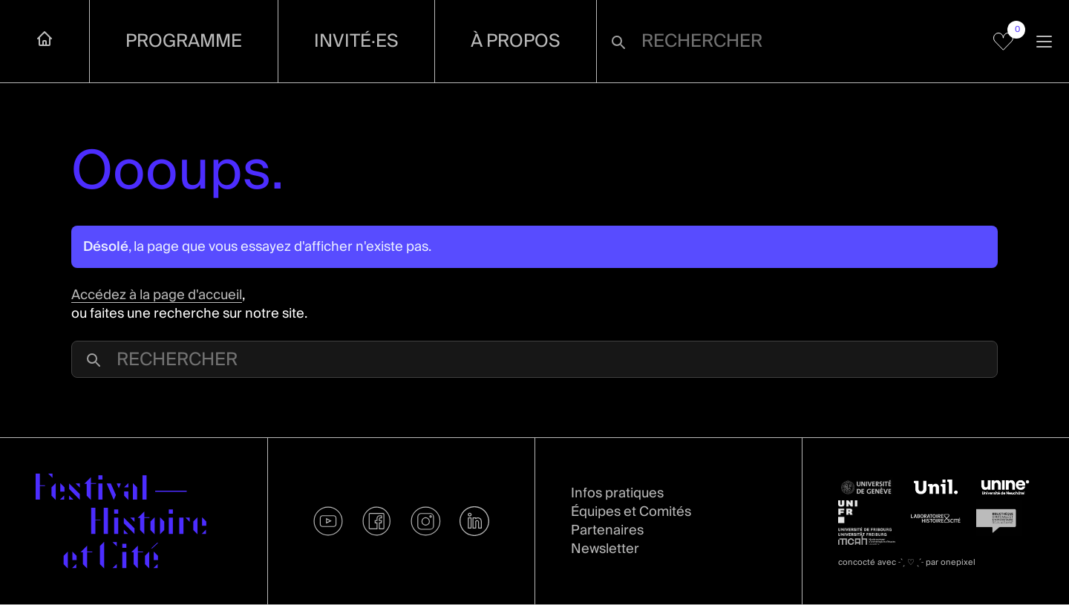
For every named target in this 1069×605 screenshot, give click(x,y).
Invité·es (356, 41)
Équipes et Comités (631, 511)
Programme (183, 41)
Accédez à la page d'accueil (156, 295)
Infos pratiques (617, 493)
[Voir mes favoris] (1003, 41)
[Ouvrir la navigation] (1044, 41)
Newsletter (605, 548)
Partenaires (607, 530)
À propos (515, 41)
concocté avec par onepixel (906, 562)
